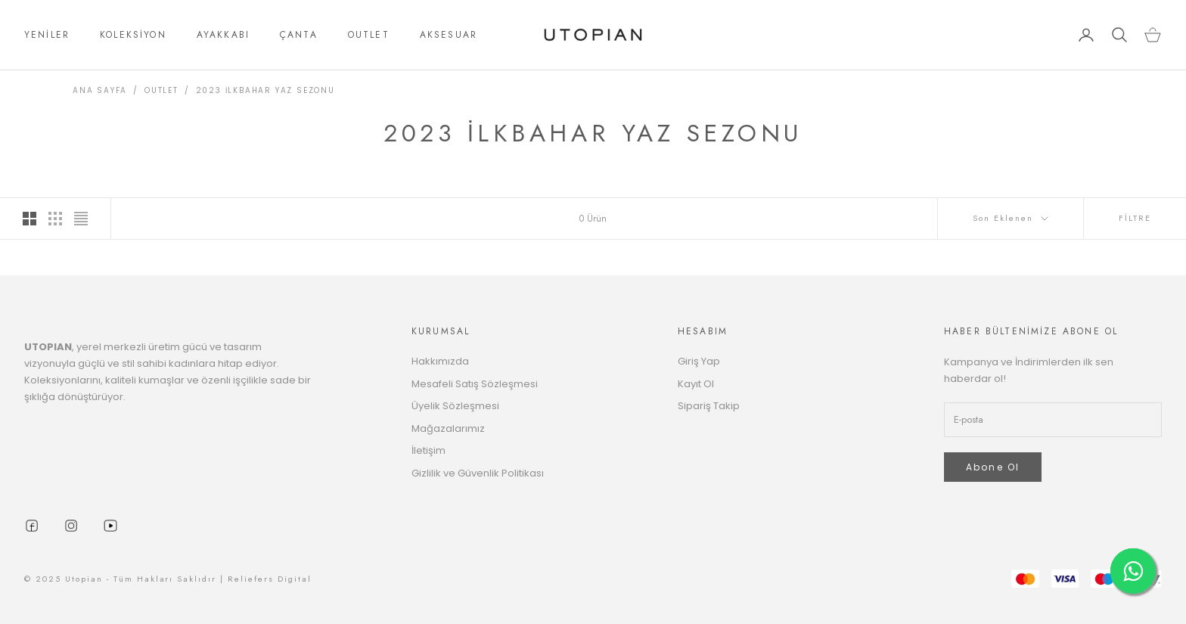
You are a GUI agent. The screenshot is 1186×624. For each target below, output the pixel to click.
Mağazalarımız (448, 428)
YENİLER (47, 35)
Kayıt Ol (696, 384)
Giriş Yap (699, 361)
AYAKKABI (223, 35)
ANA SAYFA (100, 90)
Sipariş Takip (709, 406)
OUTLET (369, 35)
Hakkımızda (440, 361)
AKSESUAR (448, 35)
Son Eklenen (1010, 218)
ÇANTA (299, 35)
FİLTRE (1135, 218)
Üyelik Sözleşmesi (455, 406)
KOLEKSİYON (133, 35)
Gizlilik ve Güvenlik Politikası (477, 473)
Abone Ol (993, 467)
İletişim (428, 450)
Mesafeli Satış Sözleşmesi (474, 384)
